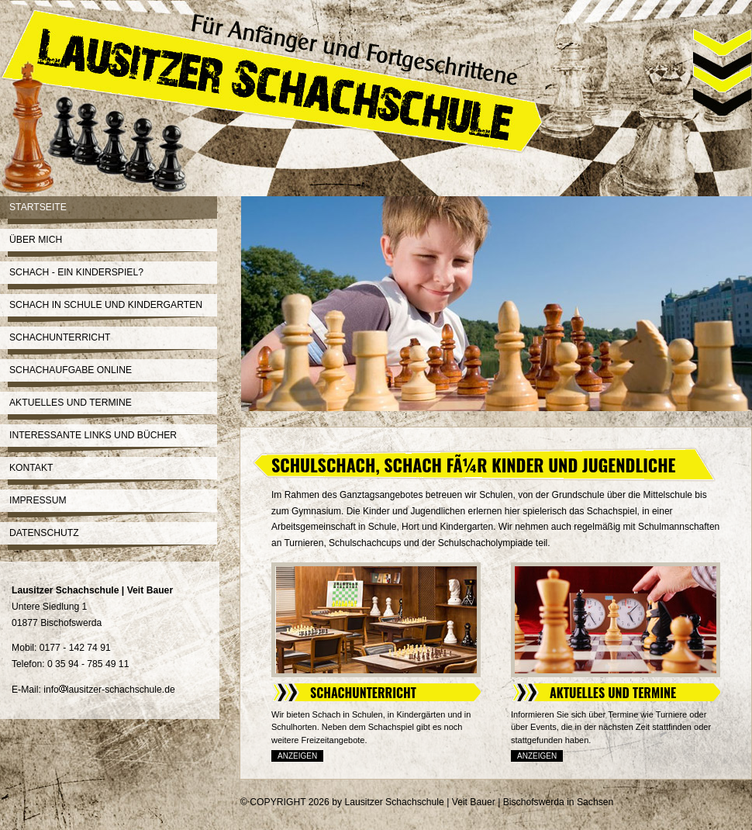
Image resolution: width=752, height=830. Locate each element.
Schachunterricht (59, 337)
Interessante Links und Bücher (93, 435)
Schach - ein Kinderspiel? (76, 272)
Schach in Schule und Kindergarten (105, 304)
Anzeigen (297, 756)
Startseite (38, 207)
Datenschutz (44, 532)
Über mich (35, 239)
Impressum (38, 500)
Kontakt (31, 467)
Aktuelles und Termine (70, 402)
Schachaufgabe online (70, 370)
